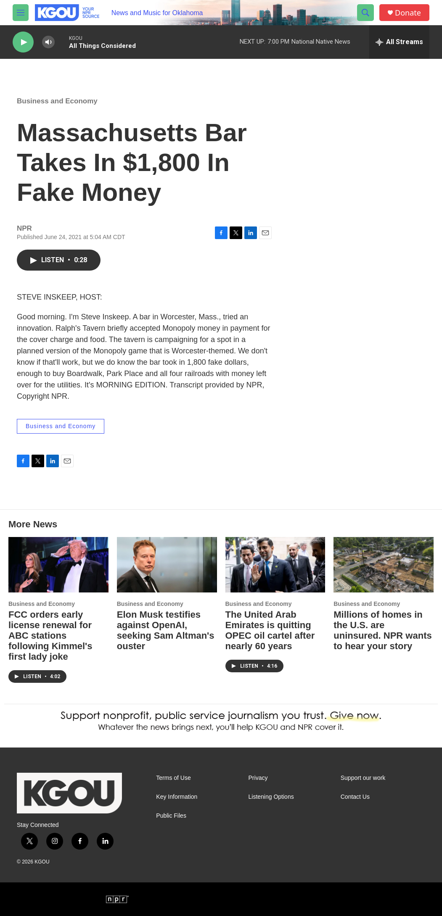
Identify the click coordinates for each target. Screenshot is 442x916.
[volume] (48, 42)
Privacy (258, 778)
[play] (23, 42)
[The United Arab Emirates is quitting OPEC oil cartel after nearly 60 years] (275, 564)
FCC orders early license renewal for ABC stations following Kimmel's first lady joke (50, 635)
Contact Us (355, 797)
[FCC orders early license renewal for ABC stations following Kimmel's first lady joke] (58, 564)
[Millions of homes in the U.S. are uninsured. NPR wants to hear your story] (383, 564)
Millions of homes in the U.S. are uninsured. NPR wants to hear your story (382, 630)
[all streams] (399, 42)
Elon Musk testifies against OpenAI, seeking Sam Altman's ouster (165, 630)
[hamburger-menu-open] (21, 12)
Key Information (176, 797)
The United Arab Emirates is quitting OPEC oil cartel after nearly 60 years (270, 630)
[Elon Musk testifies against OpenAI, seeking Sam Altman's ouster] (167, 564)
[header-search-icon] (365, 12)
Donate (408, 12)
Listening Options (271, 797)
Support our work (363, 778)
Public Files (171, 816)
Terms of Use (173, 778)
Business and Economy (57, 101)
